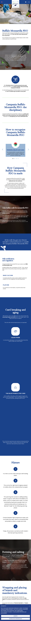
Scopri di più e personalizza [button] (15, 618)
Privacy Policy (12, 604)
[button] (29, 606)
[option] (15, 173)
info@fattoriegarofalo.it (15, 567)
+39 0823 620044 (16, 565)
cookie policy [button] (20, 610)
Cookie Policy (18, 604)
